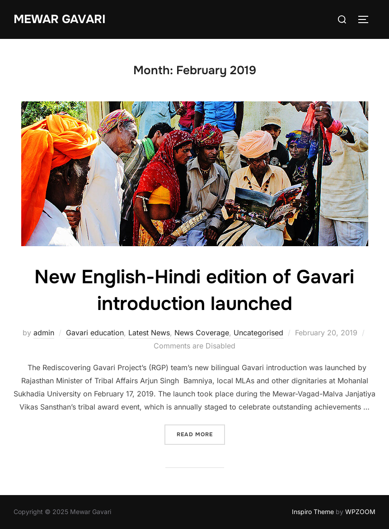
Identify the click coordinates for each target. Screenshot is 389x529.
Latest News (149, 332)
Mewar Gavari (60, 19)
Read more (201, 433)
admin (43, 332)
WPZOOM (360, 511)
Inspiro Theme (313, 511)
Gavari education (95, 332)
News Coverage (201, 332)
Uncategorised (258, 332)
